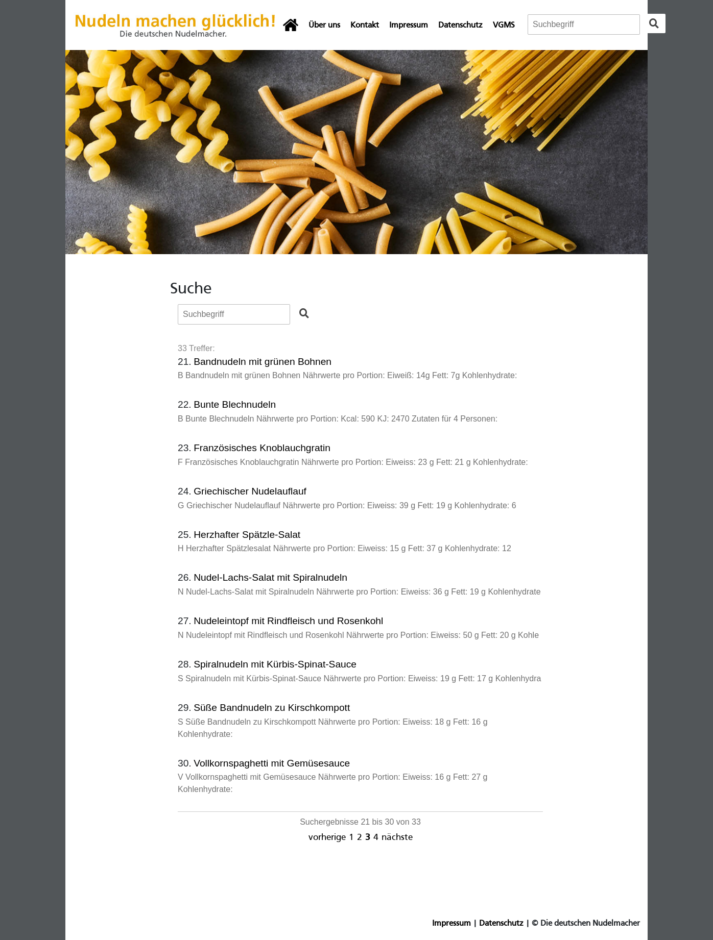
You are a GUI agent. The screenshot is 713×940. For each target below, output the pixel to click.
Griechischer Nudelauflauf (250, 491)
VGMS (504, 25)
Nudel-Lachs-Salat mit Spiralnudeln (270, 577)
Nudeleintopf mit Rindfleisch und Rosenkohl (288, 620)
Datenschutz (460, 25)
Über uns (324, 25)
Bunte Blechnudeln (235, 404)
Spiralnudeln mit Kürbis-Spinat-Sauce (275, 664)
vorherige (327, 837)
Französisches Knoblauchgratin (262, 447)
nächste (397, 837)
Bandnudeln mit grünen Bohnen (262, 361)
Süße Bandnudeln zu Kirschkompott (272, 707)
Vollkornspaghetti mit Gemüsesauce (272, 763)
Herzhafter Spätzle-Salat (247, 534)
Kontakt (364, 25)
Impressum (408, 25)
